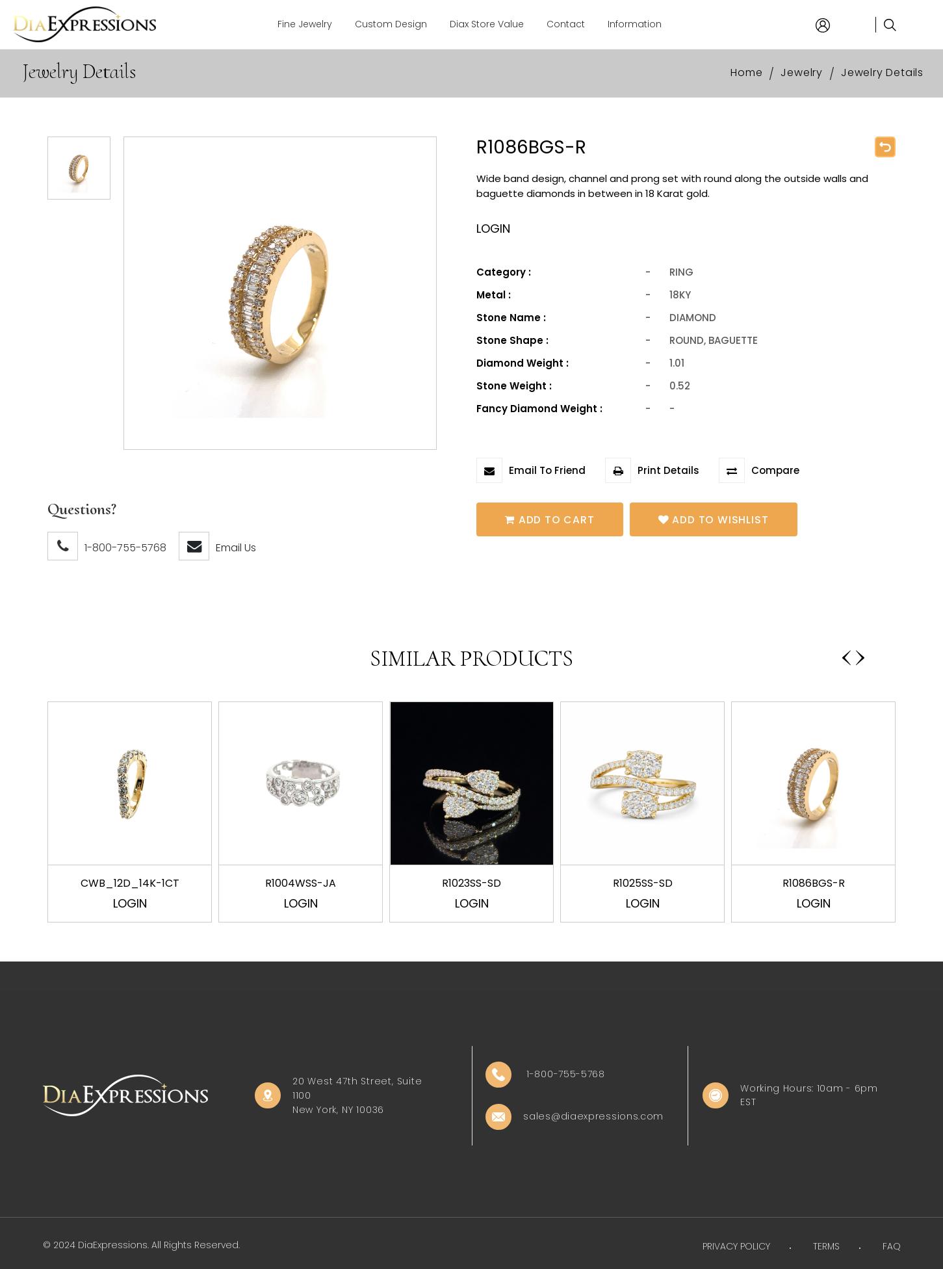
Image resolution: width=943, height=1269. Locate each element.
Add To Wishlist (719, 519)
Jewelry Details (882, 72)
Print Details (652, 470)
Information (635, 24)
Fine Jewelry (305, 24)
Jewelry (802, 72)
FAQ (892, 1246)
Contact (566, 24)
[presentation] (846, 652)
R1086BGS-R (813, 883)
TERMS (826, 1246)
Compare (759, 470)
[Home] (84, 24)
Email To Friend (531, 470)
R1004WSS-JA (300, 883)
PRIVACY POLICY (736, 1246)
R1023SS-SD (471, 883)
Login (130, 903)
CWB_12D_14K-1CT (130, 883)
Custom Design (391, 24)
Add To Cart (551, 519)
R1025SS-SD (643, 883)
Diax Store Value (487, 24)
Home (746, 72)
